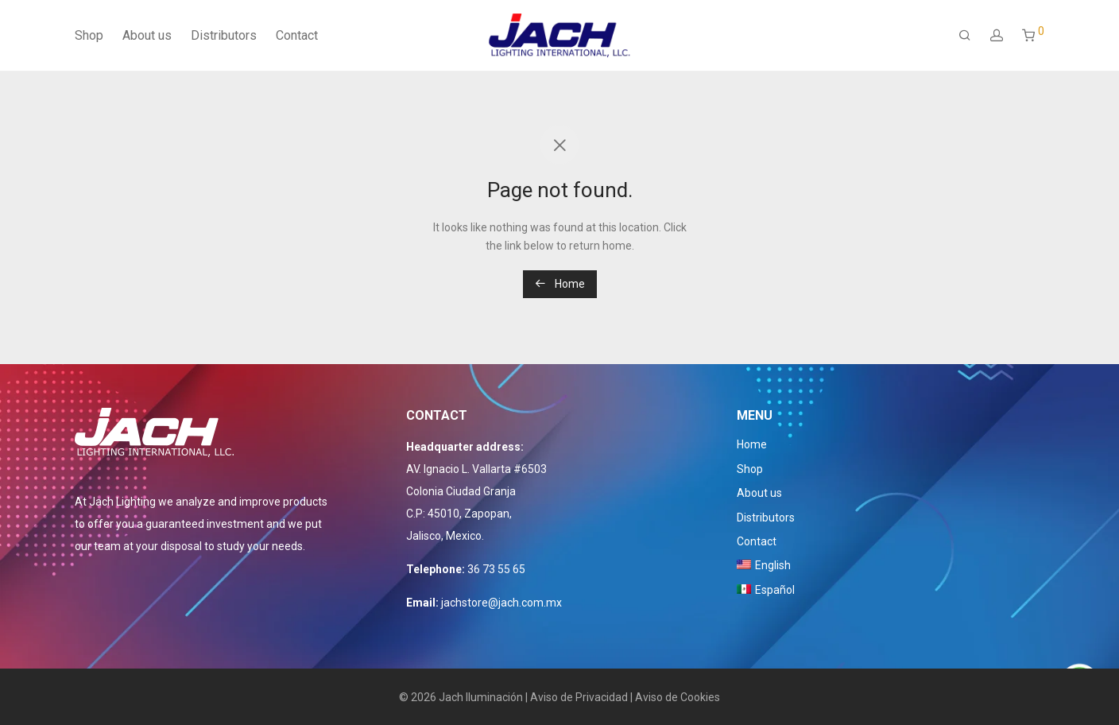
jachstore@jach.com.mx (501, 602)
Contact (297, 35)
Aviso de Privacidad (579, 697)
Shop (89, 35)
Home (560, 283)
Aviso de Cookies (677, 697)
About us (147, 35)
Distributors (224, 35)
